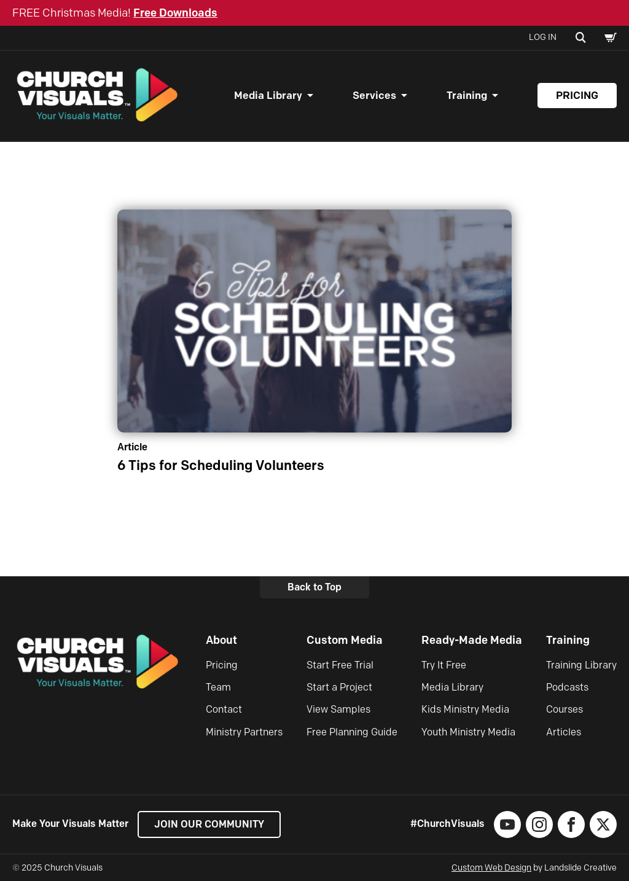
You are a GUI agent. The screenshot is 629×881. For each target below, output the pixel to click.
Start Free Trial (340, 665)
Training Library (581, 665)
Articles (563, 732)
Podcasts (567, 687)
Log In (543, 37)
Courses (564, 710)
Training (467, 96)
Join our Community (209, 824)
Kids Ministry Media (465, 710)
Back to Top (314, 587)
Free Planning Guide (352, 732)
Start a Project (339, 687)
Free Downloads (175, 13)
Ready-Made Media (471, 641)
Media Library (268, 96)
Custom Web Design (491, 868)
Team (218, 687)
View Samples (338, 710)
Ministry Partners (244, 732)
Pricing (577, 96)
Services (374, 96)
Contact (224, 710)
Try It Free (443, 665)
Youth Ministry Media (468, 732)
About (221, 641)
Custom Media (345, 641)
